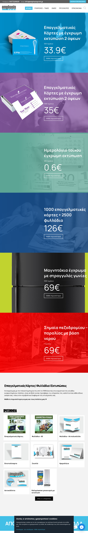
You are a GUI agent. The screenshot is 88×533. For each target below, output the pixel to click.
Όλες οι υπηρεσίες (44, 499)
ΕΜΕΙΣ (54, 8)
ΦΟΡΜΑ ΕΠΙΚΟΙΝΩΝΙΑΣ (78, 1)
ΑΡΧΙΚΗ (29, 8)
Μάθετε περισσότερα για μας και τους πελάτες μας (25, 399)
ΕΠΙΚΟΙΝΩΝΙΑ (77, 8)
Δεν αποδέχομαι (28, 529)
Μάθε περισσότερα (39, 529)
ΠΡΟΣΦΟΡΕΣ (64, 8)
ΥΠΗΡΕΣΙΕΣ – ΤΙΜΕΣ (41, 8)
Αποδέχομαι (19, 529)
